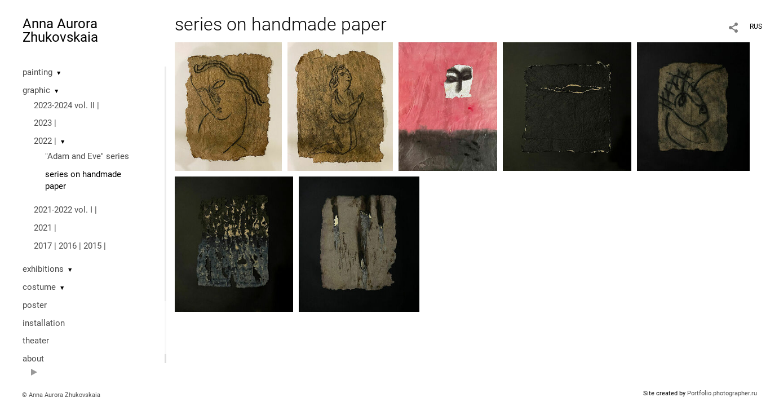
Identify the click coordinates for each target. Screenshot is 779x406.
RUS (756, 26)
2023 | (45, 123)
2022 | (45, 141)
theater (36, 341)
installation (44, 323)
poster (35, 305)
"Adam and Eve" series (87, 156)
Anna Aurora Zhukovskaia (60, 30)
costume (39, 287)
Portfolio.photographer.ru (722, 393)
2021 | (45, 228)
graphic (36, 90)
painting (37, 72)
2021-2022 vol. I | (65, 210)
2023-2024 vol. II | (66, 105)
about (33, 359)
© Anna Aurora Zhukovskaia (61, 395)
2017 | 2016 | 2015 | (70, 246)
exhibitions (43, 269)
